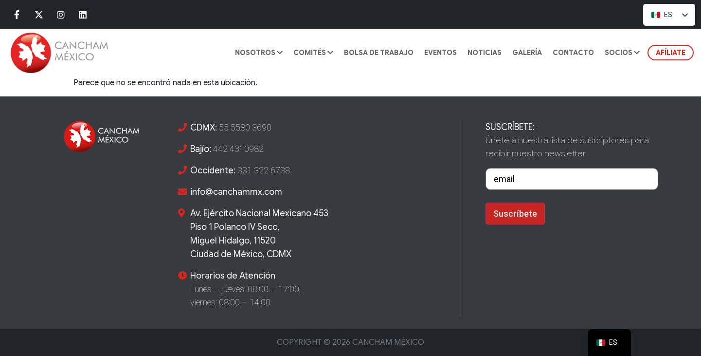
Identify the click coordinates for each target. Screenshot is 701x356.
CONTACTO (573, 52)
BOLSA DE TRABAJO (378, 52)
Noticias (484, 52)
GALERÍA (527, 52)
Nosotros (259, 52)
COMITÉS (313, 52)
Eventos (440, 52)
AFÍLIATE (670, 52)
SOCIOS (622, 52)
